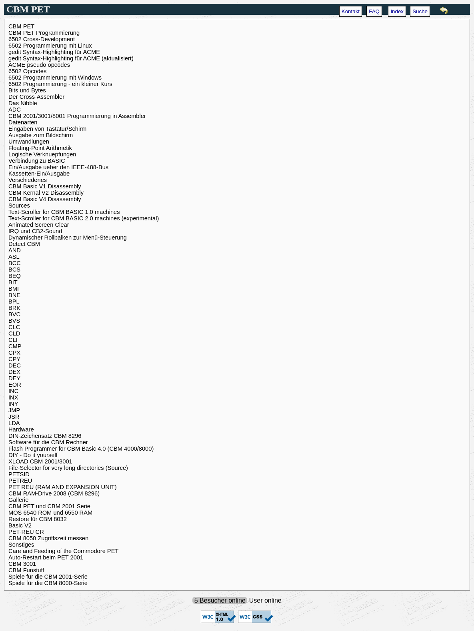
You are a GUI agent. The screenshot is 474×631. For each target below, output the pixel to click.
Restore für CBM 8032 (37, 519)
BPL (14, 301)
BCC (14, 263)
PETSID (19, 474)
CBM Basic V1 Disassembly (44, 186)
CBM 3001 (22, 564)
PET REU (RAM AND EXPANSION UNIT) (62, 487)
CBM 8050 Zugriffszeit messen (48, 538)
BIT (13, 282)
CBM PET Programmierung (44, 33)
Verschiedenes (27, 180)
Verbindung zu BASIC (36, 161)
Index (397, 11)
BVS (14, 320)
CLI (13, 340)
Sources (19, 205)
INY (13, 404)
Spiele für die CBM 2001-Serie (48, 576)
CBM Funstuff (26, 570)
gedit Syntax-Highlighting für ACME (54, 52)
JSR (14, 416)
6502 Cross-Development (41, 39)
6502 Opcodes (27, 71)
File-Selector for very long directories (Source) (68, 468)
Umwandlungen (28, 141)
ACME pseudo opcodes (39, 65)
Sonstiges (21, 544)
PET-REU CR (26, 532)
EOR (14, 384)
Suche (420, 11)
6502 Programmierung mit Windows (55, 77)
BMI (13, 289)
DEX (14, 372)
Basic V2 (20, 525)
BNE (14, 295)
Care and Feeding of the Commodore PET (63, 551)
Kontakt (351, 11)
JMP (14, 410)
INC (13, 391)
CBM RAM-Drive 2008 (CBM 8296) (54, 493)
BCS (14, 269)
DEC (14, 365)
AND (14, 250)
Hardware (21, 429)
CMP (15, 346)
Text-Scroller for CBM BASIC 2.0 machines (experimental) (83, 218)
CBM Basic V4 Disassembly (44, 199)
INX (13, 397)
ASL (14, 257)
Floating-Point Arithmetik (40, 148)
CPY (14, 359)
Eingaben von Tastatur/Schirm (47, 129)
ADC (14, 109)
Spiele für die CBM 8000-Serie (48, 583)
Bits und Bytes (27, 90)
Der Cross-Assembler (36, 97)
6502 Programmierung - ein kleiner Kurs (60, 84)
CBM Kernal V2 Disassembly (46, 193)
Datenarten (23, 122)
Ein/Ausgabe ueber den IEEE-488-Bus (58, 167)
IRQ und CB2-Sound (35, 231)
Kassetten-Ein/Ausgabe (39, 173)
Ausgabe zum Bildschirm (40, 135)
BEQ (14, 276)
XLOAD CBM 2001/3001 (40, 461)
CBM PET (21, 26)
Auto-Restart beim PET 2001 (45, 557)
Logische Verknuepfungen (42, 154)
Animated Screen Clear (38, 225)
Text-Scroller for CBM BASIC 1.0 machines (64, 212)
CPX (14, 352)
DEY (14, 378)
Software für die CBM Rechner (48, 442)
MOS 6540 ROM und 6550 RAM (50, 512)
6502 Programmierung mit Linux (50, 45)
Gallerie (18, 500)
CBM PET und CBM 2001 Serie (49, 506)
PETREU (20, 480)
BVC (14, 314)
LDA (14, 423)
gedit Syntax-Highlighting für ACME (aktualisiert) (71, 58)
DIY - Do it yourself (33, 455)
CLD (14, 333)
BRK (14, 308)
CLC (14, 327)
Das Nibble (22, 103)
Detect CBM (24, 244)
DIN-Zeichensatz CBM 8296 (44, 436)
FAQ (374, 11)
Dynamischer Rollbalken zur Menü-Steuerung (67, 237)
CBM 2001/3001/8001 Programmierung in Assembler (77, 116)
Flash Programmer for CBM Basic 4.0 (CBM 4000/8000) (81, 448)
